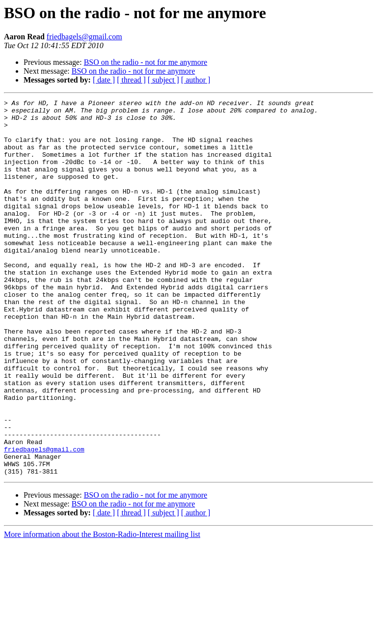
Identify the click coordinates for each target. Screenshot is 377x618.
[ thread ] (131, 80)
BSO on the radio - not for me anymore (146, 62)
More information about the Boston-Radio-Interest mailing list (102, 609)
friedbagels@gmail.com (84, 36)
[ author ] (196, 80)
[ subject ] (163, 80)
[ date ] (104, 80)
